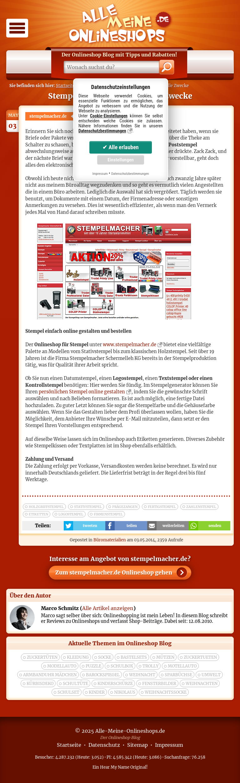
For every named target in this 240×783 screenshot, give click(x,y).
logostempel (70, 514)
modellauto (61, 666)
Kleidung (78, 657)
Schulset (68, 692)
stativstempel (88, 507)
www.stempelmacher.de (129, 344)
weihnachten (202, 683)
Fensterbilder (159, 683)
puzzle (93, 666)
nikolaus (124, 692)
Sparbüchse (178, 674)
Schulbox (122, 666)
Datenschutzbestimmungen (102, 130)
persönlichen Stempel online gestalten (82, 392)
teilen (132, 526)
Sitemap (137, 745)
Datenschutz (104, 745)
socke (104, 657)
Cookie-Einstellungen (109, 115)
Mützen (165, 657)
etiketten (38, 514)
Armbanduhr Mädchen (50, 674)
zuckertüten (42, 657)
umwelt (211, 674)
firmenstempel (108, 514)
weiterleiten (173, 526)
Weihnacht (142, 674)
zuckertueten (200, 657)
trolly (150, 666)
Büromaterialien (109, 540)
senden (214, 526)
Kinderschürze (115, 683)
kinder (97, 692)
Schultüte (75, 683)
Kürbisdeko (40, 683)
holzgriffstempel (46, 507)
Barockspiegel (103, 674)
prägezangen (125, 507)
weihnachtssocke (166, 692)
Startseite (65, 85)
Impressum (169, 745)
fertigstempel (162, 507)
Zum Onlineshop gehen (113, 572)
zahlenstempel (201, 507)
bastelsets (134, 657)
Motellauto (182, 666)
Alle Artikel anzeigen (107, 608)
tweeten (90, 526)
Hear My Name (114, 767)
